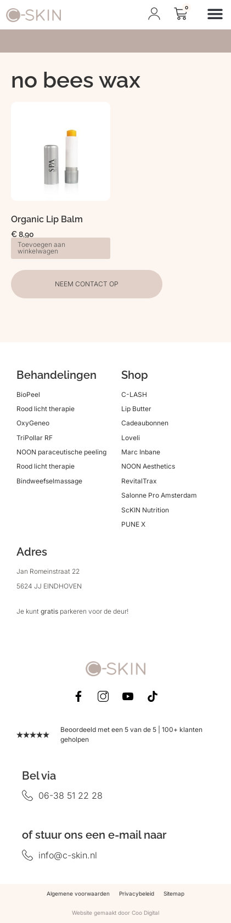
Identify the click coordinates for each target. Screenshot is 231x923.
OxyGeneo (32, 423)
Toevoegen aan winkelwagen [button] (41, 247)
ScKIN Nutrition (145, 510)
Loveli (130, 438)
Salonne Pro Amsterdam (159, 495)
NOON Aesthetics (148, 466)
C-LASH (134, 394)
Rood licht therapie (45, 409)
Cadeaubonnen (144, 423)
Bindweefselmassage (49, 481)
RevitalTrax (139, 481)
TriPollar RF (34, 438)
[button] (215, 13)
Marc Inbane (140, 452)
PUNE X (133, 524)
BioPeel (28, 394)
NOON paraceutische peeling (61, 452)
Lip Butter (136, 409)
